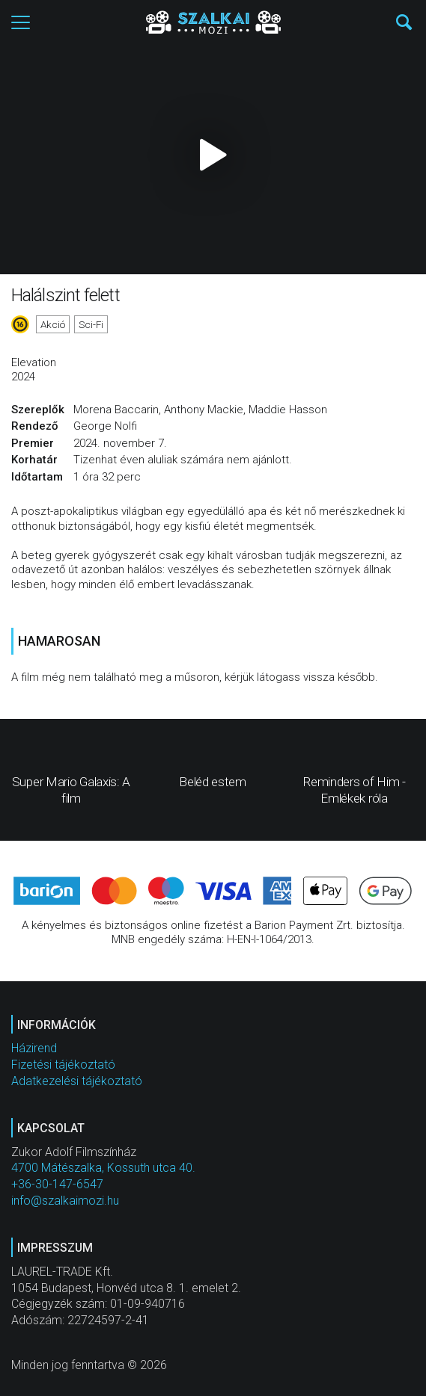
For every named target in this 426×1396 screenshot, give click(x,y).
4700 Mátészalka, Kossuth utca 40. (103, 1168)
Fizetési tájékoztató (63, 1064)
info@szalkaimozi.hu (65, 1200)
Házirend (34, 1048)
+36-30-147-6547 (57, 1184)
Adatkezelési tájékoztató (76, 1081)
